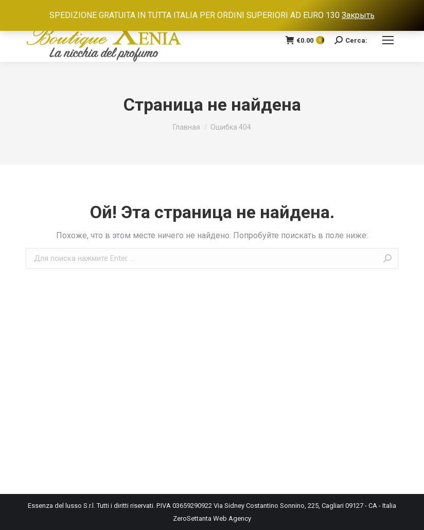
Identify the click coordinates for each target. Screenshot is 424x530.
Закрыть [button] (358, 15)
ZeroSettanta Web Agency (212, 518)
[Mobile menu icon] (388, 40)
